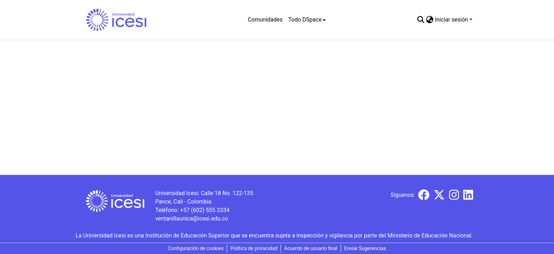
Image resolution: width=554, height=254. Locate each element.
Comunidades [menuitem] (265, 19)
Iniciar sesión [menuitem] (451, 19)
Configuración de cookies (196, 248)
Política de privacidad (253, 248)
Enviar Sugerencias (365, 248)
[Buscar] (421, 20)
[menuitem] (307, 20)
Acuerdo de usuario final (310, 248)
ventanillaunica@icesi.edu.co (191, 218)
